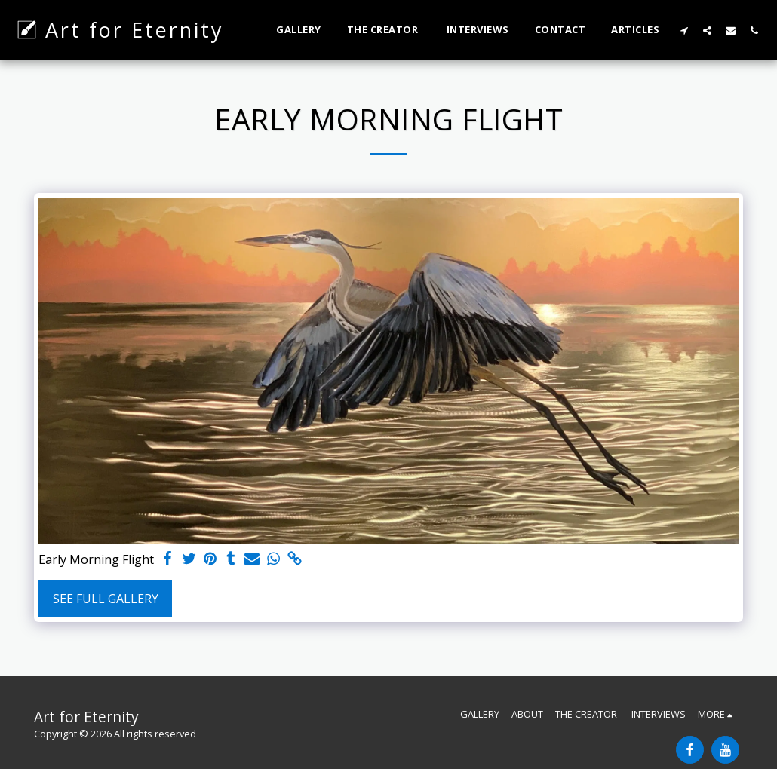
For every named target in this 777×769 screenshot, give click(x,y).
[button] (684, 30)
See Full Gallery (105, 598)
